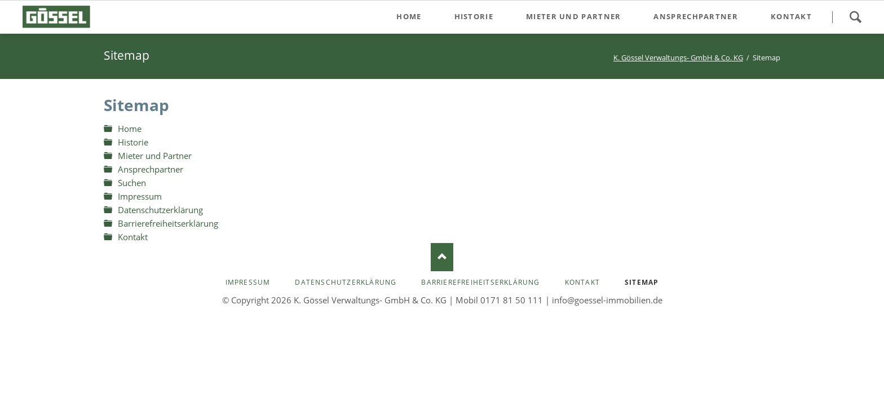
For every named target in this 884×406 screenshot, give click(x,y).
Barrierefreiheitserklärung (168, 223)
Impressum (140, 196)
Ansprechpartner (150, 169)
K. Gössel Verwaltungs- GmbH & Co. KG (678, 57)
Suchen (855, 17)
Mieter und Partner (155, 155)
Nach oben (442, 257)
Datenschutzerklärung (160, 209)
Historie (133, 142)
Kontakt (133, 236)
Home (130, 128)
